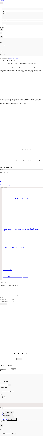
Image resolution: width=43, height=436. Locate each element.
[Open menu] (1, 33)
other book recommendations (13, 165)
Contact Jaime (4, 46)
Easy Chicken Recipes (6, 20)
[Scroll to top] (1, 407)
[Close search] (1, 425)
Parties (4, 24)
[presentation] (22, 214)
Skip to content (2, 0)
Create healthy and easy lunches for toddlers (21, 185)
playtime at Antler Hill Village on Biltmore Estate (17, 199)
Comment (18, 295)
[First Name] (4, 359)
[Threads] (1, 27)
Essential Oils (5, 14)
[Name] (6, 297)
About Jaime (3, 45)
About (3, 412)
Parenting (5, 13)
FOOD (3, 417)
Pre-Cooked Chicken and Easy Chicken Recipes (8, 391)
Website (13, 301)
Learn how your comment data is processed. (17, 305)
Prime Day (12, 58)
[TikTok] (3, 422)
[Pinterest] (3, 27)
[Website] (6, 301)
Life (3, 414)
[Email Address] (4, 385)
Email (13, 299)
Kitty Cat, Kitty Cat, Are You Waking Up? (6, 157)
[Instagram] (0, 27)
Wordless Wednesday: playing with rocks (14, 247)
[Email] (6, 299)
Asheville (4, 12)
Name (13, 297)
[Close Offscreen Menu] (0, 38)
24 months (6, 192)
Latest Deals (3, 392)
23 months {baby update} (21, 182)
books (10, 58)
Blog (3, 25)
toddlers (16, 58)
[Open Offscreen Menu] (1, 3)
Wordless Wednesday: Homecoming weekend (15, 277)
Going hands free (7, 270)
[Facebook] (2, 27)
